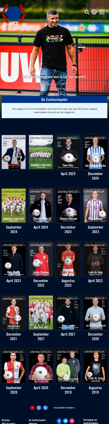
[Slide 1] (42, 94)
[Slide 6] (67, 94)
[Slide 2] (47, 94)
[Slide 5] (62, 94)
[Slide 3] (52, 94)
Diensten (6, 420)
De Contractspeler (37, 420)
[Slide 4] (57, 94)
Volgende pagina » (64, 407)
